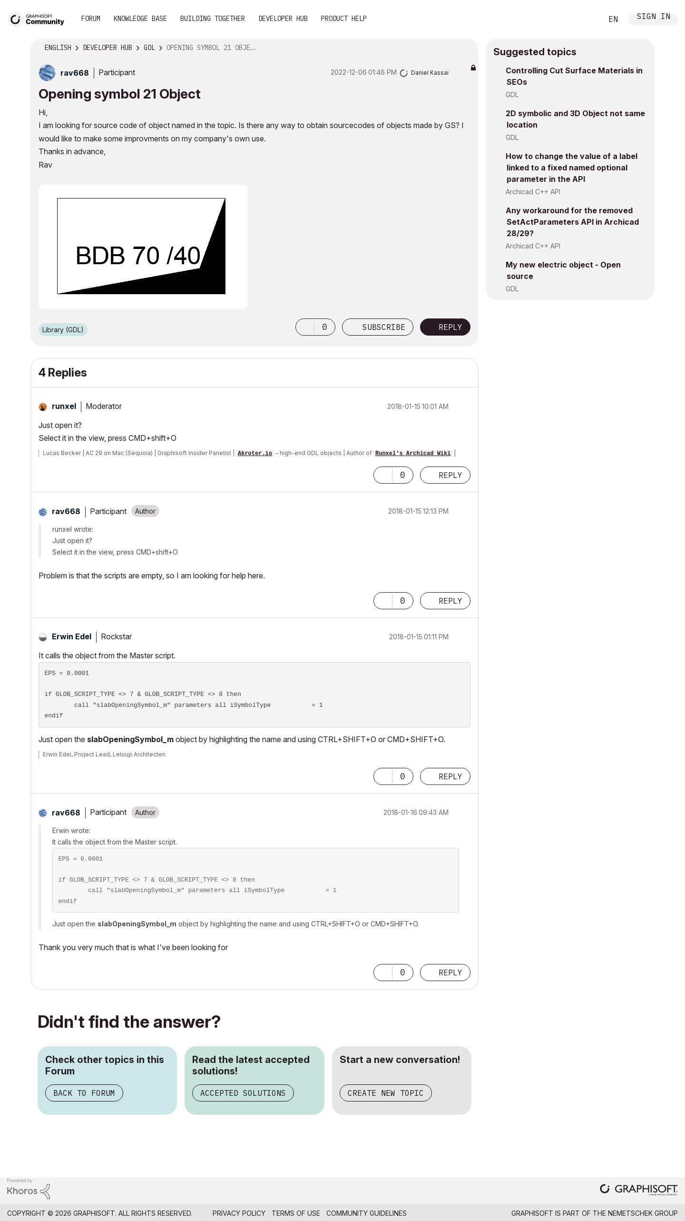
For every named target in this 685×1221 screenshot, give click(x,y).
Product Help (344, 18)
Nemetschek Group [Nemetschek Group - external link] (643, 1213)
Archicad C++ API (533, 192)
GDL (512, 94)
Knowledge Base (140, 18)
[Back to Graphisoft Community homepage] (39, 18)
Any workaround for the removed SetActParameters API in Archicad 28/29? (572, 222)
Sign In (653, 17)
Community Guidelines (366, 1213)
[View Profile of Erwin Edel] (71, 636)
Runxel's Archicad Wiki (412, 453)
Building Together (212, 18)
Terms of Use (296, 1213)
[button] (305, 327)
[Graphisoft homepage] (639, 1191)
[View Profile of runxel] (64, 406)
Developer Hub (283, 18)
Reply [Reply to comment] (450, 475)
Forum (90, 18)
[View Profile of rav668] (74, 73)
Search (584, 19)
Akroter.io (255, 453)
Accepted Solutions (243, 1093)
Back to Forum (84, 1093)
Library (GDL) (63, 330)
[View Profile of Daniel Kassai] (430, 72)
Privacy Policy (239, 1213)
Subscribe (383, 327)
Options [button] (465, 48)
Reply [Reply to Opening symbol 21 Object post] (450, 327)
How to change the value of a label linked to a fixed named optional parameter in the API (571, 167)
